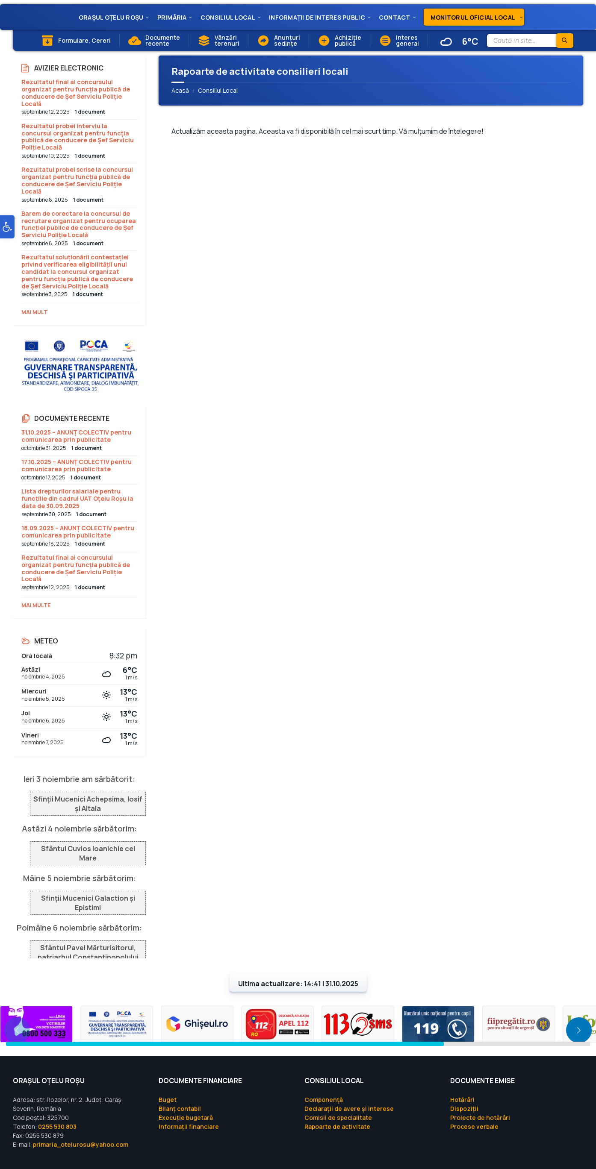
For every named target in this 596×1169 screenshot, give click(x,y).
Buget (168, 1100)
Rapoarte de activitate (337, 1126)
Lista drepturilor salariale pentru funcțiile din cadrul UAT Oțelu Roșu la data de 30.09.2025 (77, 498)
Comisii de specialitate (338, 1117)
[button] (7, 230)
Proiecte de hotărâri (480, 1117)
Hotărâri (462, 1100)
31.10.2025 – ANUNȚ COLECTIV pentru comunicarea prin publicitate (76, 436)
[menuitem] (111, 17)
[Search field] (529, 40)
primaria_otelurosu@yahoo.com (80, 1144)
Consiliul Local (218, 90)
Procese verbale (474, 1126)
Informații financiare (189, 1126)
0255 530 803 (57, 1126)
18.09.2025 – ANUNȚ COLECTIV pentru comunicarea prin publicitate (77, 531)
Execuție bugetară (186, 1117)
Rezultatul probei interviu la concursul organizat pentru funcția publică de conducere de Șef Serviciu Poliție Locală (77, 136)
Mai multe (35, 605)
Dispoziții (464, 1108)
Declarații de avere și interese (349, 1108)
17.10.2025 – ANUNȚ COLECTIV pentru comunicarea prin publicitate (76, 465)
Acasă (180, 90)
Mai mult (34, 312)
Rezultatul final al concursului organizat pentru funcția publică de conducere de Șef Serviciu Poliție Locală (75, 92)
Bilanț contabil (180, 1108)
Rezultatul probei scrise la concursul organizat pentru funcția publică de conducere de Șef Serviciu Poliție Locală (77, 180)
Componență (323, 1100)
